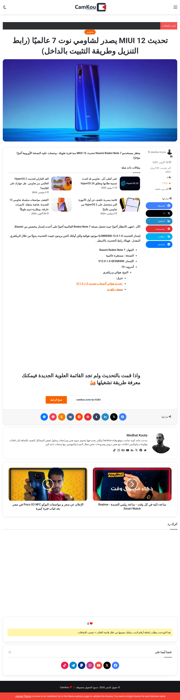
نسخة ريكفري (115, 289)
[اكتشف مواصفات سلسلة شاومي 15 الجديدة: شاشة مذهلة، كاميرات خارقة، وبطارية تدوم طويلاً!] (61, 205)
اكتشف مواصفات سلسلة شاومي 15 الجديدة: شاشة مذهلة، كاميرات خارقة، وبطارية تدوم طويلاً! (29, 204)
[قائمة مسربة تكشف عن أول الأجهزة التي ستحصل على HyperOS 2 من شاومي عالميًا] (130, 205)
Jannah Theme (23, 696)
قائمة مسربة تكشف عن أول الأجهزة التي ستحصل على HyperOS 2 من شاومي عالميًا (97, 204)
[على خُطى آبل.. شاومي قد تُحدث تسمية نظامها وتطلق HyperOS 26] (130, 183)
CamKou (64, 687)
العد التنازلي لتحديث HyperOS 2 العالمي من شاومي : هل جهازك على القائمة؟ (29, 183)
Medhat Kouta (158, 152)
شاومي (90, 32)
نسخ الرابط (56, 399)
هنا (92, 383)
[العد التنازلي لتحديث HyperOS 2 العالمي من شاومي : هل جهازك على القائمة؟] (61, 183)
